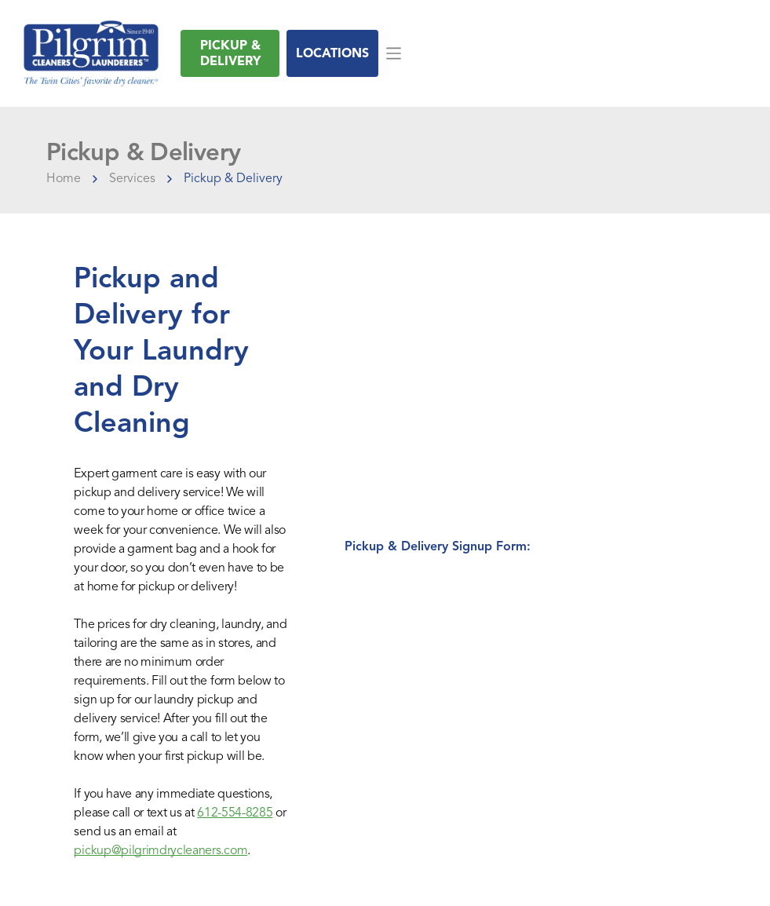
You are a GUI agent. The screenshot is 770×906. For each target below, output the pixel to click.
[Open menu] (393, 53)
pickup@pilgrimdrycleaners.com (160, 850)
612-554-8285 (234, 812)
